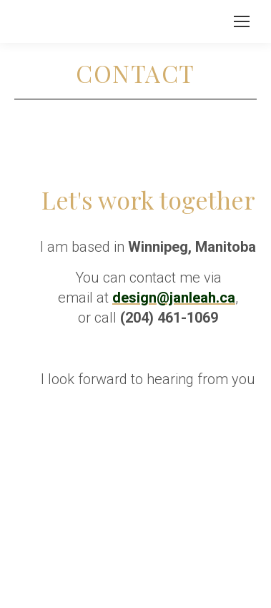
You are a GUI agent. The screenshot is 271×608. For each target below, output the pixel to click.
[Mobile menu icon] (242, 21)
